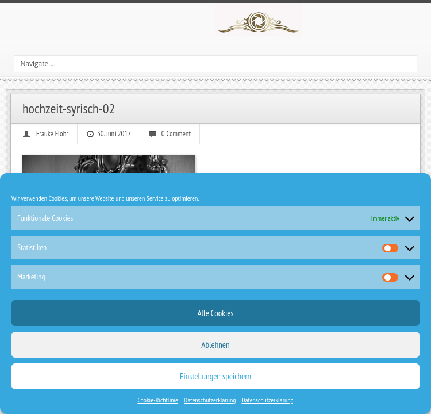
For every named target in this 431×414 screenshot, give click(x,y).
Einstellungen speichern (215, 376)
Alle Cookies (215, 313)
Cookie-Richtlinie (157, 400)
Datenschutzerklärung (210, 400)
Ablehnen (215, 344)
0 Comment (176, 134)
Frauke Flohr (52, 134)
